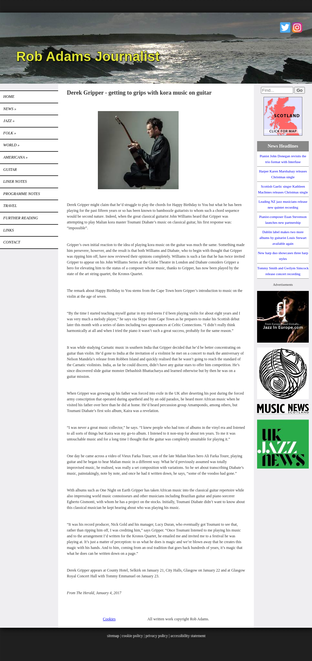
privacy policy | (157, 635)
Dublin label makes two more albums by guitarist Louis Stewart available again (283, 237)
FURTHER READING (20, 218)
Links (8, 230)
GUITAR (10, 169)
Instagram (297, 27)
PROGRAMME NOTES (21, 193)
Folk (9, 133)
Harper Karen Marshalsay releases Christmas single (283, 174)
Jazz (9, 121)
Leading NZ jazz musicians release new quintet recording (282, 204)
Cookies (109, 619)
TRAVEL (10, 205)
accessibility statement (187, 635)
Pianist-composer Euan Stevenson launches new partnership (283, 219)
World (11, 145)
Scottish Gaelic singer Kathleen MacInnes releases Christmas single (283, 189)
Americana (15, 157)
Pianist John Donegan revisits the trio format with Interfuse (283, 159)
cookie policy (131, 635)
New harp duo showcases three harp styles (283, 256)
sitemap (113, 635)
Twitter (285, 27)
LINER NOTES (15, 181)
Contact (11, 242)
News (9, 109)
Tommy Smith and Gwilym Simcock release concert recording (283, 271)
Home (9, 96)
